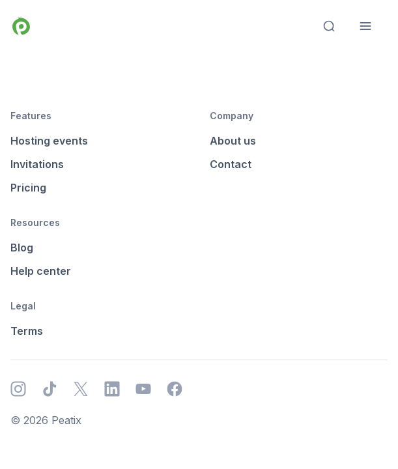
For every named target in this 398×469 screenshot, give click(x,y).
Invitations (37, 164)
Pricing (28, 187)
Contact (230, 164)
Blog (21, 247)
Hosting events (49, 140)
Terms (26, 330)
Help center (40, 270)
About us (233, 140)
